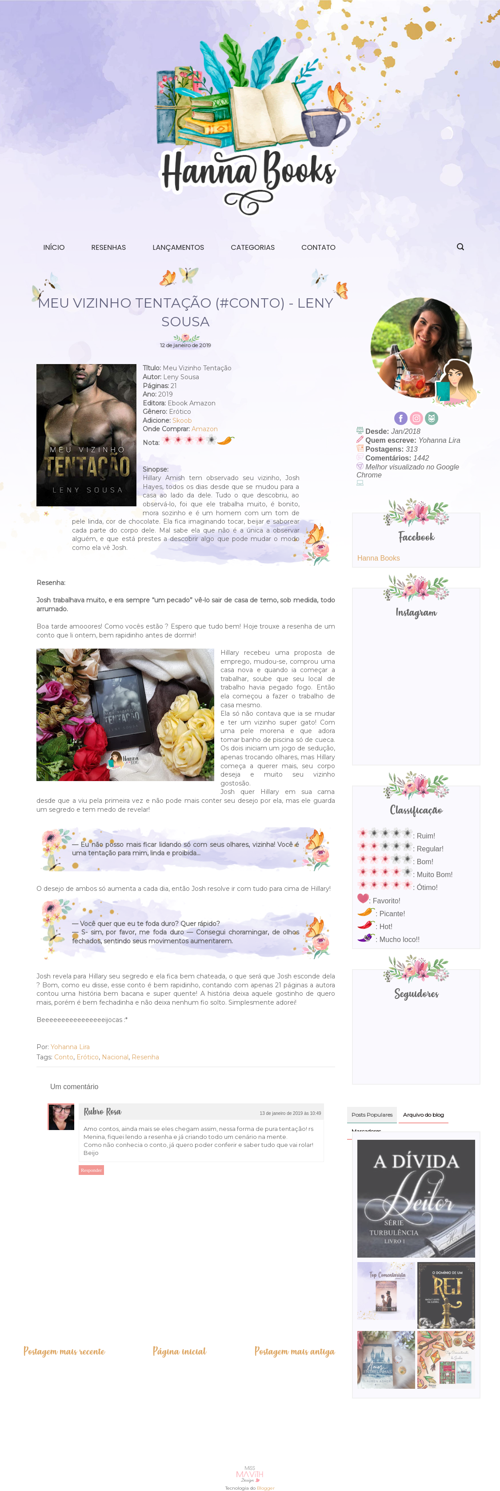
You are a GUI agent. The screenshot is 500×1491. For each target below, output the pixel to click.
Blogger (266, 1488)
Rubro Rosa (102, 1112)
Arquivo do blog (423, 1114)
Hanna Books (378, 558)
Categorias (253, 247)
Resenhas (108, 247)
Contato (318, 247)
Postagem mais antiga (294, 1351)
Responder (91, 1170)
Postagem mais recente (64, 1351)
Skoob (182, 421)
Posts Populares (372, 1114)
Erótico (87, 1057)
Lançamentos (178, 247)
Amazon (205, 429)
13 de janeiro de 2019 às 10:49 (290, 1113)
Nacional (115, 1057)
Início (54, 247)
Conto (63, 1057)
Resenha (145, 1057)
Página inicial (179, 1351)
